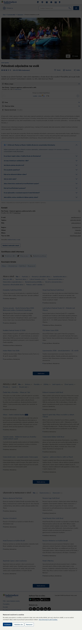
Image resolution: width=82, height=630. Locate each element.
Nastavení (29, 624)
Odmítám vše (18, 624)
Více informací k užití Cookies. (48, 619)
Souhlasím (7, 624)
